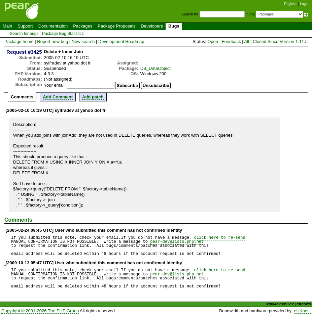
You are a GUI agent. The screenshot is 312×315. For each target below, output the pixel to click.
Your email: (55, 85)
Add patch (93, 96)
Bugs (173, 26)
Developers (152, 26)
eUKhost (302, 310)
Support (25, 26)
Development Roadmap (121, 41)
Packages (82, 26)
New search (83, 41)
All (246, 41)
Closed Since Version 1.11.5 (280, 41)
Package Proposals (116, 26)
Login (304, 4)
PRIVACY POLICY (280, 304)
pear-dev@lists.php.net (177, 241)
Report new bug (52, 41)
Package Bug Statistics (63, 33)
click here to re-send (219, 237)
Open (212, 41)
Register (290, 4)
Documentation (53, 26)
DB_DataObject (155, 68)
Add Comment (58, 96)
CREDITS (304, 304)
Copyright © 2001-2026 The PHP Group (40, 310)
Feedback (231, 41)
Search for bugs (24, 33)
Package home (19, 41)
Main (7, 26)
